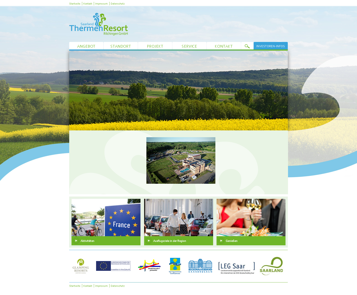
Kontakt (87, 3)
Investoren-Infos (270, 46)
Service (189, 46)
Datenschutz (118, 3)
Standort (120, 46)
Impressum (101, 3)
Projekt (155, 46)
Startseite (74, 3)
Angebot (86, 46)
